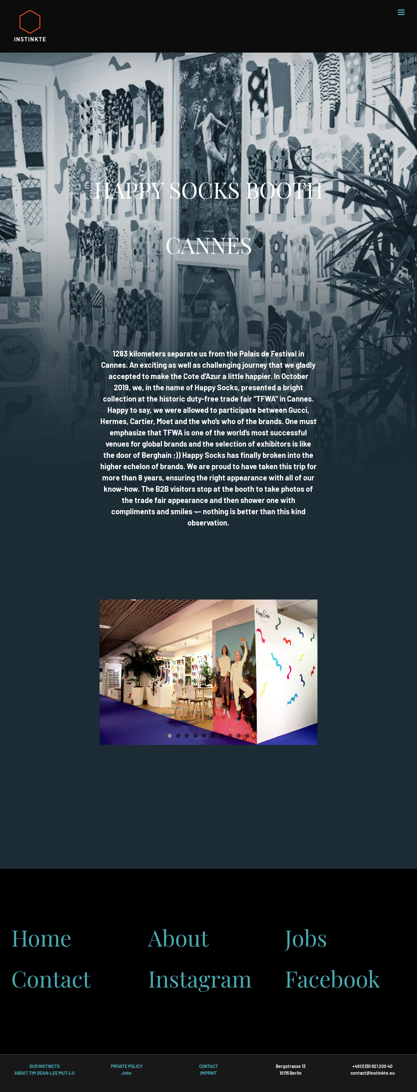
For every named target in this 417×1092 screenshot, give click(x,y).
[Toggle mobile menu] (402, 12)
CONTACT (208, 1066)
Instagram (200, 978)
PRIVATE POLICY (126, 1066)
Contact (51, 978)
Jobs (306, 937)
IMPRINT (208, 1072)
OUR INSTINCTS (44, 1066)
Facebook (332, 978)
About (178, 937)
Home (41, 937)
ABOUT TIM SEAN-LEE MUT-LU (44, 1072)
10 (247, 736)
